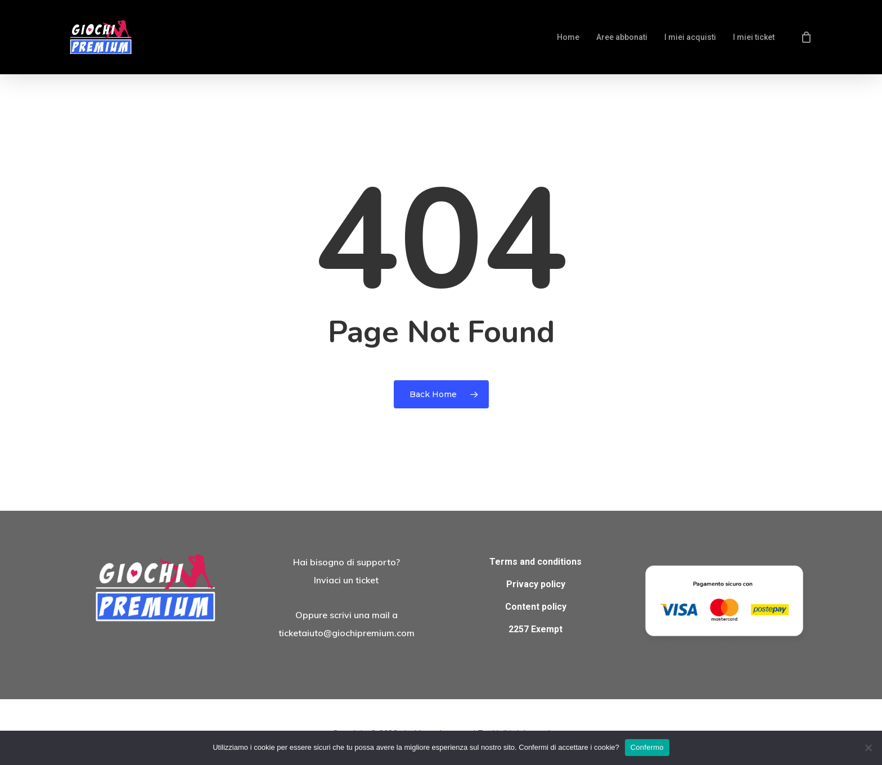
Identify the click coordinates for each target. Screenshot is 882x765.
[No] (868, 747)
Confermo (647, 747)
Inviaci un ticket (346, 580)
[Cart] (806, 37)
